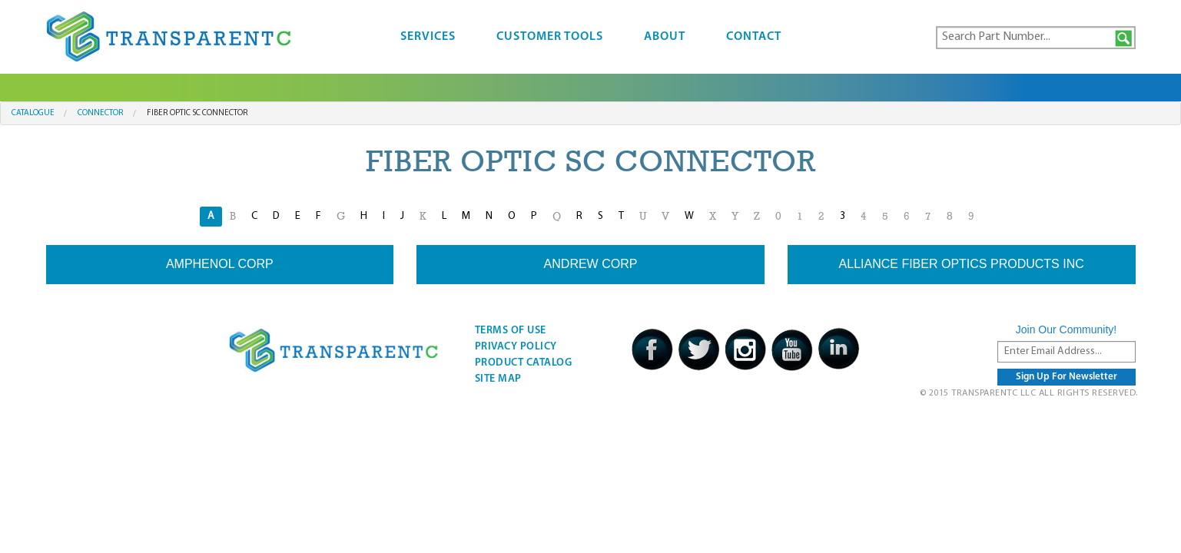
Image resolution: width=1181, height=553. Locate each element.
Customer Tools (549, 37)
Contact (753, 37)
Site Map (498, 379)
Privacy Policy (516, 347)
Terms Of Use (510, 330)
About (664, 37)
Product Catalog (523, 363)
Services (428, 37)
